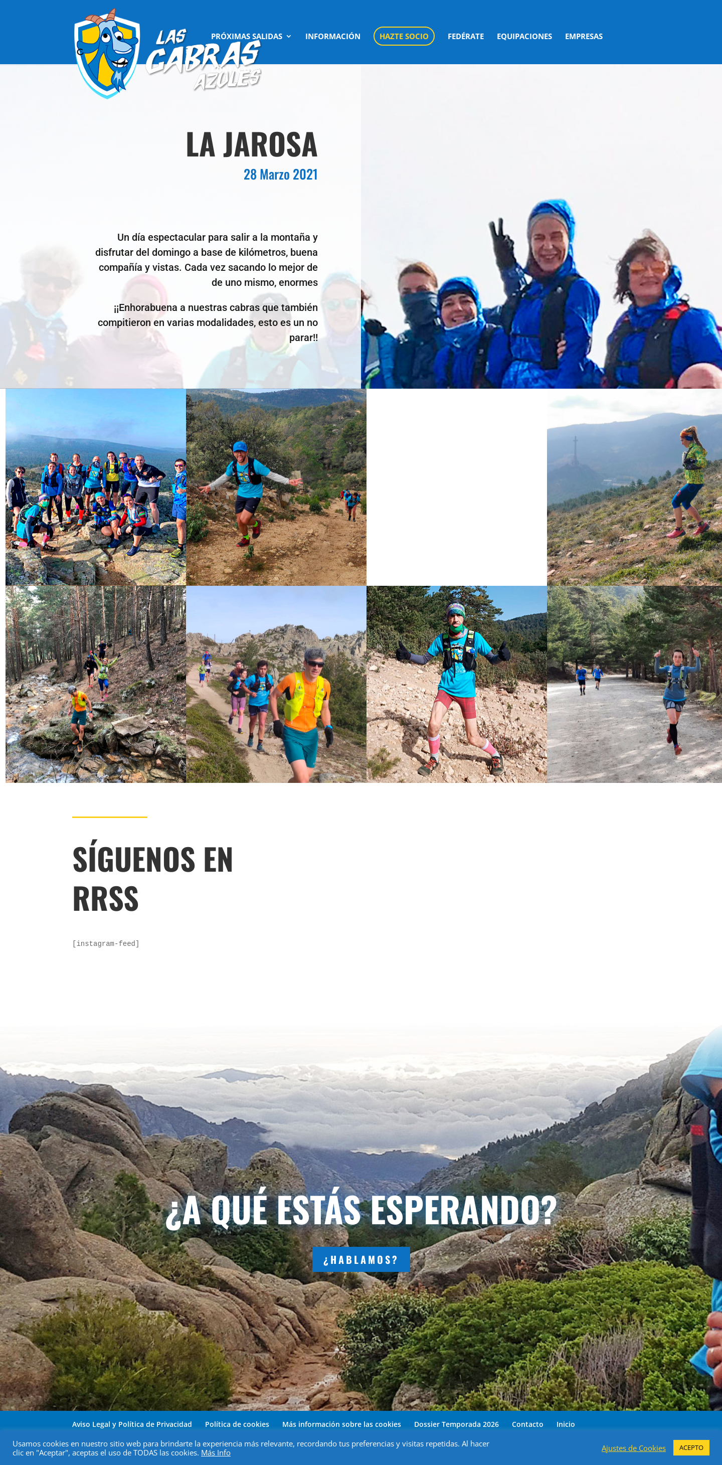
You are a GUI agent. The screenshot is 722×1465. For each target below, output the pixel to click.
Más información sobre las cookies (341, 1424)
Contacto (528, 1424)
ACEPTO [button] (691, 1447)
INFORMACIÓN (332, 37)
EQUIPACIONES (524, 37)
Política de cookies (237, 1424)
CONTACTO (232, 70)
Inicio (566, 1424)
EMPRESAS (584, 37)
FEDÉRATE (466, 37)
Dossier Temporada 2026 (456, 1424)
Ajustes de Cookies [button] (634, 1447)
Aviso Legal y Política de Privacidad (132, 1424)
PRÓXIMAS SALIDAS (246, 37)
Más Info (216, 1452)
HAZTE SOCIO (404, 36)
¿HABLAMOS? (361, 1259)
